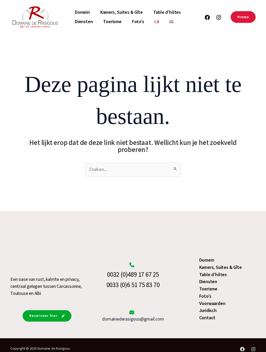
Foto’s (139, 21)
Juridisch (208, 311)
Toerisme (113, 21)
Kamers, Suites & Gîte (122, 12)
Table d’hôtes (168, 12)
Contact (207, 318)
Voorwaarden (212, 304)
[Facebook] (207, 17)
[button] (243, 17)
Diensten (85, 21)
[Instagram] (218, 17)
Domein (83, 12)
